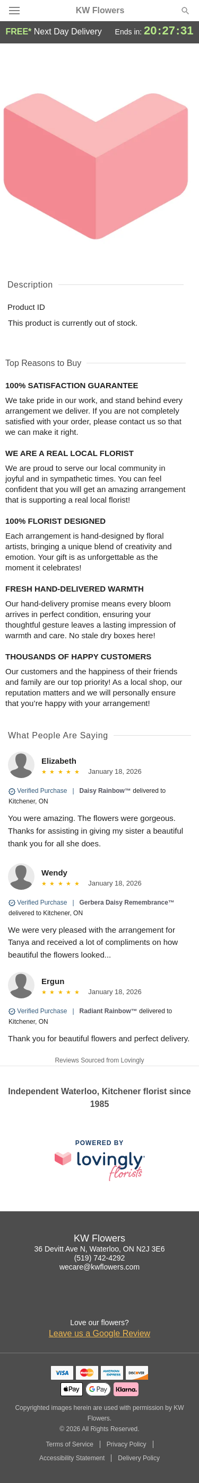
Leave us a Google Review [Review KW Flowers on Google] (99, 1333)
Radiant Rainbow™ (108, 1011)
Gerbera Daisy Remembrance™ (127, 902)
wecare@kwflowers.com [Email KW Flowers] (99, 1267)
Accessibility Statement (72, 1458)
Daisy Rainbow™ (105, 790)
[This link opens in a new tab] (100, 1160)
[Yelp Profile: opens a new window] (134, 1301)
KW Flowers (100, 10)
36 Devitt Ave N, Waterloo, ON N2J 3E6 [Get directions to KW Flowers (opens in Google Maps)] (99, 1249)
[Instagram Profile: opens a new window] (64, 1301)
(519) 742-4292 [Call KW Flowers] (99, 1258)
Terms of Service (69, 1444)
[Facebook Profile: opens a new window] (88, 1301)
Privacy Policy (126, 1444)
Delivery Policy (139, 1458)
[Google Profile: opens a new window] (111, 1301)
